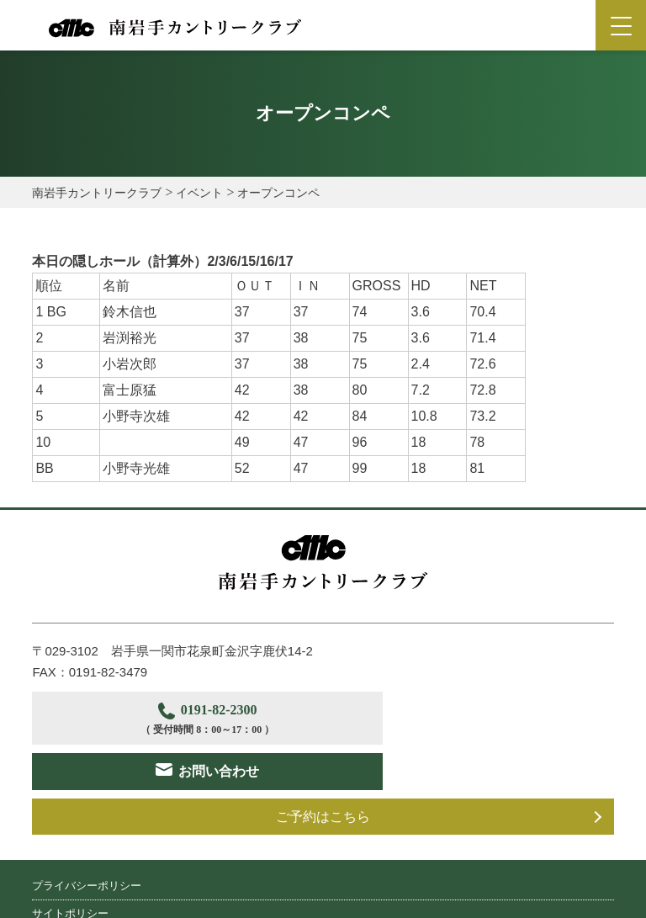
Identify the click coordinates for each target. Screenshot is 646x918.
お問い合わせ (482, 717)
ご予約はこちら (323, 771)
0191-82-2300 (174, 720)
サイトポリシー (70, 868)
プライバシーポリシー (86, 840)
